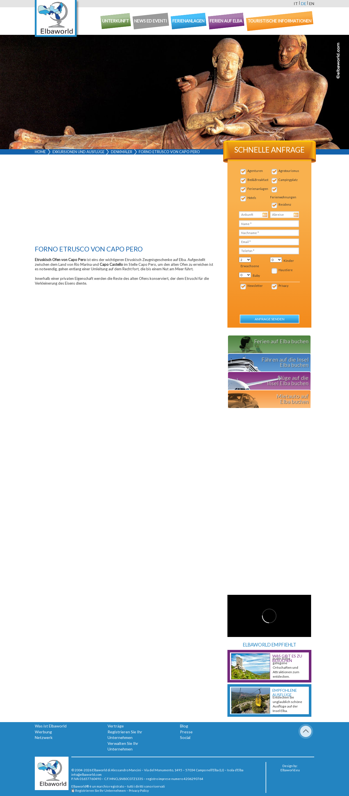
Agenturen (255, 171)
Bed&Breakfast (257, 180)
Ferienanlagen (257, 189)
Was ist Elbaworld (51, 726)
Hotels (251, 197)
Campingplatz (288, 180)
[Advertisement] (124, 201)
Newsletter (255, 285)
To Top (305, 731)
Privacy (283, 285)
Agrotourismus (289, 171)
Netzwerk (44, 737)
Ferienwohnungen (283, 197)
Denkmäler (121, 151)
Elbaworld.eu (290, 770)
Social (185, 737)
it (296, 3)
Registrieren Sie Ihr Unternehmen (100, 790)
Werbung (43, 731)
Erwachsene (250, 266)
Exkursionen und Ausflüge (78, 151)
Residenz (285, 204)
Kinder (289, 260)
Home (40, 151)
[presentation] (269, 299)
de (303, 3)
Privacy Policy (139, 790)
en (311, 3)
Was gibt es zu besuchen (287, 658)
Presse (186, 731)
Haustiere (286, 270)
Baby (256, 275)
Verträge (116, 726)
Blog (184, 726)
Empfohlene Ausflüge (284, 692)
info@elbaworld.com (86, 774)
